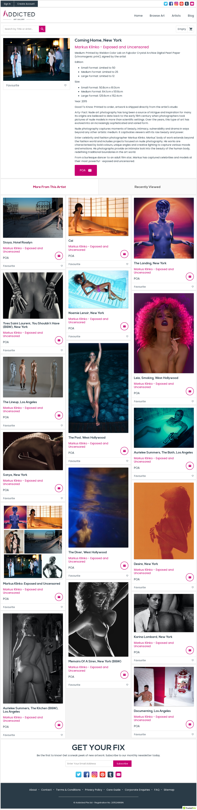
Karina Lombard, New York (153, 637)
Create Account (26, 3)
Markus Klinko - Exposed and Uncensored (112, 47)
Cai (70, 241)
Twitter (166, 4)
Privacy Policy (93, 790)
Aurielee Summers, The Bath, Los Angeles (163, 453)
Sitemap (169, 790)
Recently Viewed (147, 187)
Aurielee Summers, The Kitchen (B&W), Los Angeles (30, 710)
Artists (176, 16)
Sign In (7, 3)
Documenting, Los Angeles (152, 711)
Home (138, 16)
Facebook (171, 4)
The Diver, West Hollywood (87, 553)
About (33, 790)
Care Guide (113, 790)
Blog (191, 16)
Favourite (36, 85)
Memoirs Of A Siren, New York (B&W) (94, 662)
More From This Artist (49, 187)
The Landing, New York (150, 264)
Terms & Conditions (68, 790)
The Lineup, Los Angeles (20, 402)
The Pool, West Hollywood (87, 438)
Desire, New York (146, 564)
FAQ (156, 790)
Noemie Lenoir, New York (86, 313)
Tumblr (187, 4)
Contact (192, 4)
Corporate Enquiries (137, 790)
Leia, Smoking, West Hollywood (156, 378)
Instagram (176, 4)
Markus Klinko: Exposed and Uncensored (31, 584)
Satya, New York (15, 475)
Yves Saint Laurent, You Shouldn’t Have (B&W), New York (31, 325)
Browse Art (157, 16)
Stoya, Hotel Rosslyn (17, 243)
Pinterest (181, 4)
